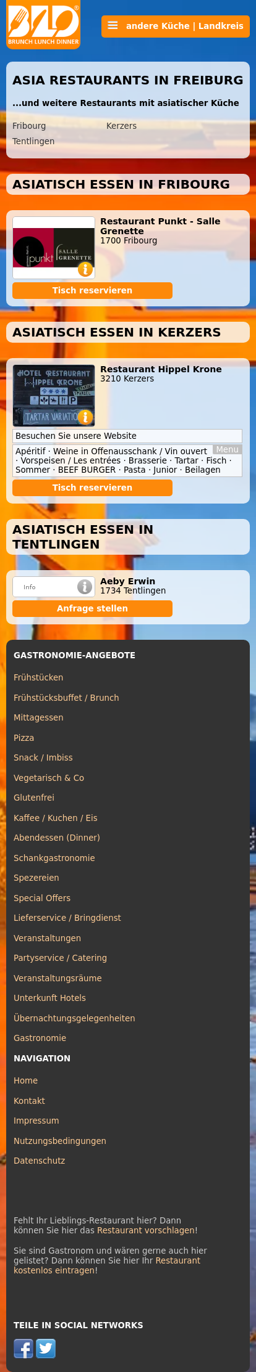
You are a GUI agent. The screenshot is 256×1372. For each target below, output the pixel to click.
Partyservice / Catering (60, 958)
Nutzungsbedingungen (60, 1141)
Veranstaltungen (47, 938)
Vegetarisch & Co (49, 778)
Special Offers (42, 898)
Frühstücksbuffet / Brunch (66, 698)
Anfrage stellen (92, 608)
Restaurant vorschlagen (146, 1230)
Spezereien (36, 878)
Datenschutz (39, 1161)
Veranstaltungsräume (58, 978)
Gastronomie (40, 1038)
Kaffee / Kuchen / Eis (56, 818)
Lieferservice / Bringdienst (67, 918)
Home (26, 1080)
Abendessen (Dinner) (57, 838)
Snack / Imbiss (43, 757)
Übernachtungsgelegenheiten (74, 1018)
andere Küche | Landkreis (176, 26)
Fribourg (29, 126)
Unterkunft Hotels (50, 998)
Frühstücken (39, 677)
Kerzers (121, 126)
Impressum (36, 1120)
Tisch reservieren (93, 290)
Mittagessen (39, 717)
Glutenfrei (34, 797)
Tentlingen (33, 141)
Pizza (24, 738)
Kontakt (29, 1101)
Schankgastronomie (54, 858)
